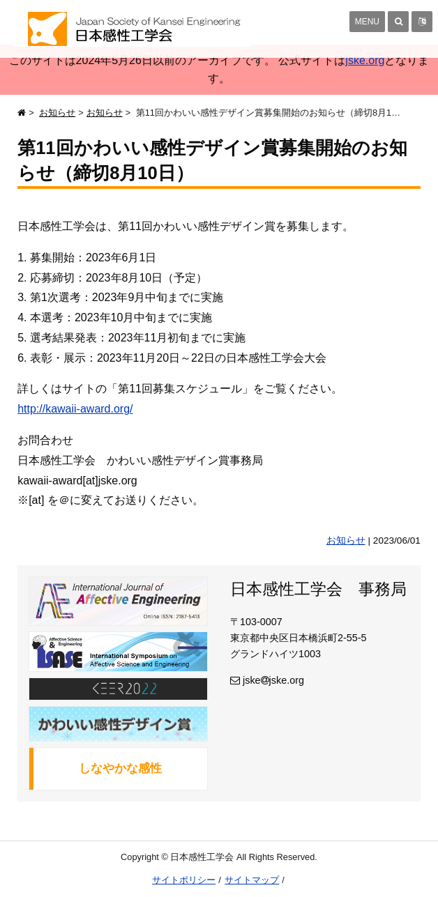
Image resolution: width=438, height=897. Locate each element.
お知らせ (57, 112)
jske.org (364, 60)
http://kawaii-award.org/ (75, 409)
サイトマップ (252, 880)
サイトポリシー (184, 880)
